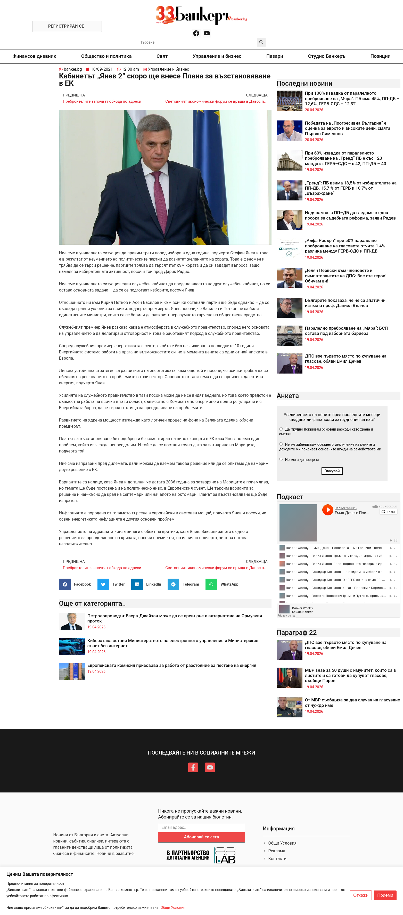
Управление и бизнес (217, 56)
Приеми (385, 895)
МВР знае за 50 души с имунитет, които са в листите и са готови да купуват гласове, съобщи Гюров (350, 675)
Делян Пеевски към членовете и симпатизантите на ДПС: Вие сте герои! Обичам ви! (345, 276)
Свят (162, 56)
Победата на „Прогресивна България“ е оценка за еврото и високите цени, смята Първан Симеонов (347, 128)
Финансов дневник (34, 56)
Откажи (360, 895)
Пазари (274, 56)
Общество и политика (106, 56)
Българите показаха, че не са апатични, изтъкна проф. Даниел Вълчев (345, 303)
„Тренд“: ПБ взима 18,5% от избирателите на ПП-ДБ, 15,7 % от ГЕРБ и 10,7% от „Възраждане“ (351, 188)
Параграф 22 (297, 632)
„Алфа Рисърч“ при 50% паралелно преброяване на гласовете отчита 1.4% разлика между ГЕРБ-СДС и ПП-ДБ (345, 246)
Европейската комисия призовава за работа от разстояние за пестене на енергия (171, 665)
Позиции (381, 56)
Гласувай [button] (332, 471)
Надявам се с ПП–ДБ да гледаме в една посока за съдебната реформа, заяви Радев (350, 215)
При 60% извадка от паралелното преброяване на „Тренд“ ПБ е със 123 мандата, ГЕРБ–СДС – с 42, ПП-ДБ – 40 (345, 158)
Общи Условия (173, 907)
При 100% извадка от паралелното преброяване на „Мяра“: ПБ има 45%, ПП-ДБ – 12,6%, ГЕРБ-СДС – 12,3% (352, 98)
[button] (77, 584)
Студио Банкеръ (327, 56)
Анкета (288, 396)
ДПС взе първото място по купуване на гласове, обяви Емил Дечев (345, 358)
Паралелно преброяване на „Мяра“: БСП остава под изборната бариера (346, 331)
